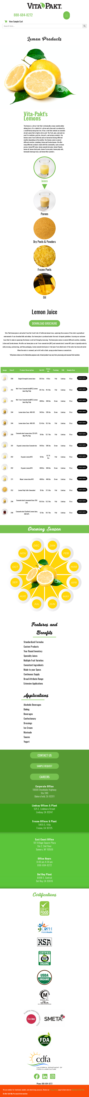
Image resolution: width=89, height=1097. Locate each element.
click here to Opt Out (78, 1089)
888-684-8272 (23, 14)
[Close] (86, 1086)
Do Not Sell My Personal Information (15, 1093)
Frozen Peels (44, 269)
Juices (44, 181)
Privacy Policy (54, 1089)
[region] (44, 1091)
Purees (44, 214)
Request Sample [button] (82, 378)
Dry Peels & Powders (44, 241)
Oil (44, 297)
